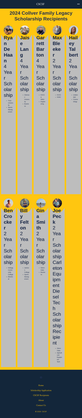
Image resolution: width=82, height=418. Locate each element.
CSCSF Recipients (41, 395)
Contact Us (41, 405)
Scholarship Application (41, 390)
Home (41, 385)
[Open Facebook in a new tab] (41, 378)
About (41, 400)
